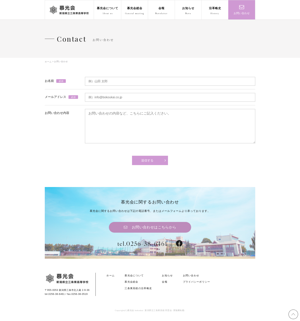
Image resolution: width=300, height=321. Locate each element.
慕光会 (69, 10)
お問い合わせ (242, 13)
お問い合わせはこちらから (154, 230)
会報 (164, 285)
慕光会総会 (131, 285)
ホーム (110, 279)
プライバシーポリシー (196, 285)
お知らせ (167, 279)
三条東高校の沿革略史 (138, 292)
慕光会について (134, 279)
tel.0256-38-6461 (142, 247)
